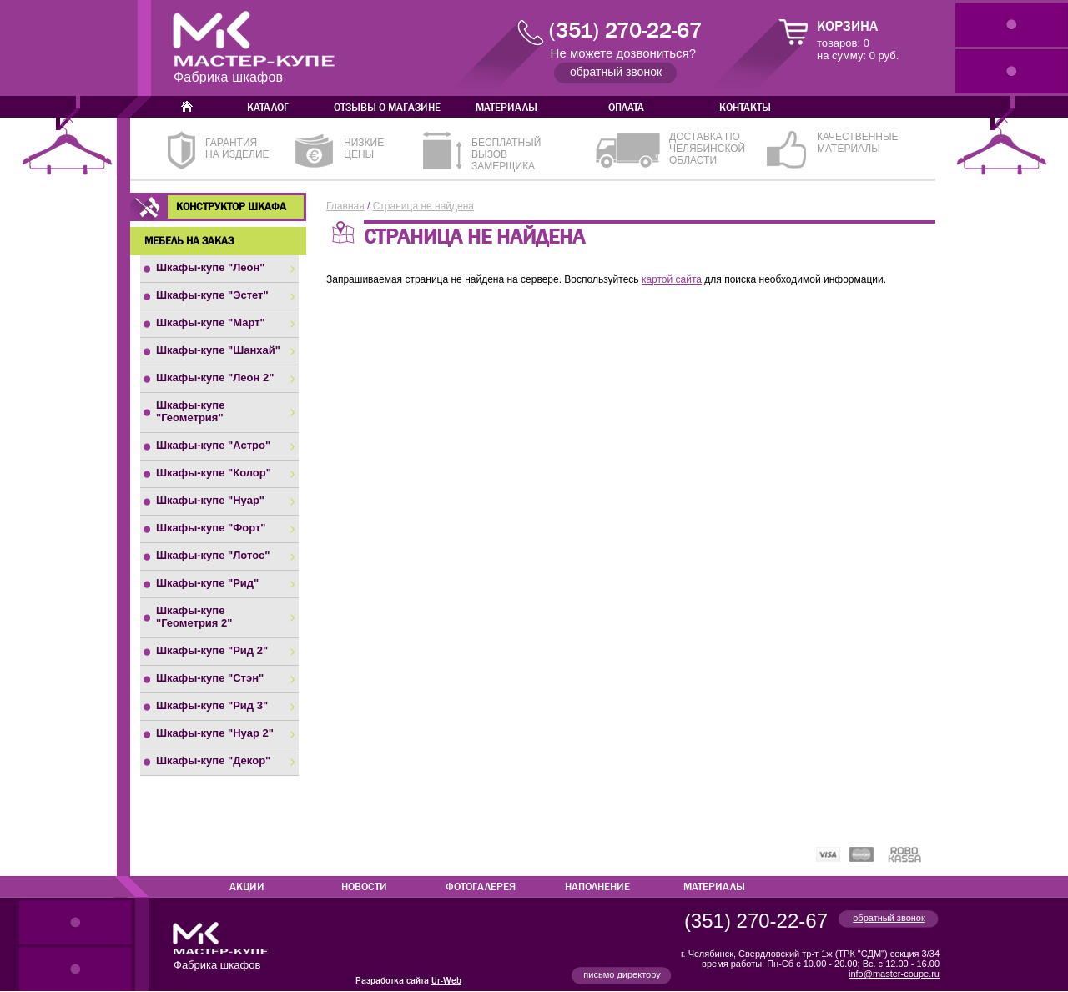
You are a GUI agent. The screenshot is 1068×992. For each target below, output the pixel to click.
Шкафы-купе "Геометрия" (190, 411)
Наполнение (597, 887)
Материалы (714, 887)
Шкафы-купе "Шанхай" (218, 350)
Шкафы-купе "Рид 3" (212, 705)
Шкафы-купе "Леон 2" (215, 377)
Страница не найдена (423, 206)
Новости (364, 887)
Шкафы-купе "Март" (210, 322)
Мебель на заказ (189, 241)
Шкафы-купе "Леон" (210, 267)
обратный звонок (889, 918)
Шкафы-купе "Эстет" (212, 295)
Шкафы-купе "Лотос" (213, 555)
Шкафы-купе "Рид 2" (212, 650)
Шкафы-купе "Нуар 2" (215, 733)
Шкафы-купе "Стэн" (210, 678)
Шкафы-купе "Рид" (207, 583)
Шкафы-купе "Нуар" (210, 500)
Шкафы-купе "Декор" (213, 760)
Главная (345, 206)
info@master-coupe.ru (894, 974)
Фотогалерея (481, 887)
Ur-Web (446, 981)
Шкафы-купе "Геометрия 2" (194, 616)
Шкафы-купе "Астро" (213, 445)
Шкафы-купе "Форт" (211, 527)
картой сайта (672, 279)
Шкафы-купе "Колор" (213, 472)
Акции (246, 887)
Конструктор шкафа (231, 207)
